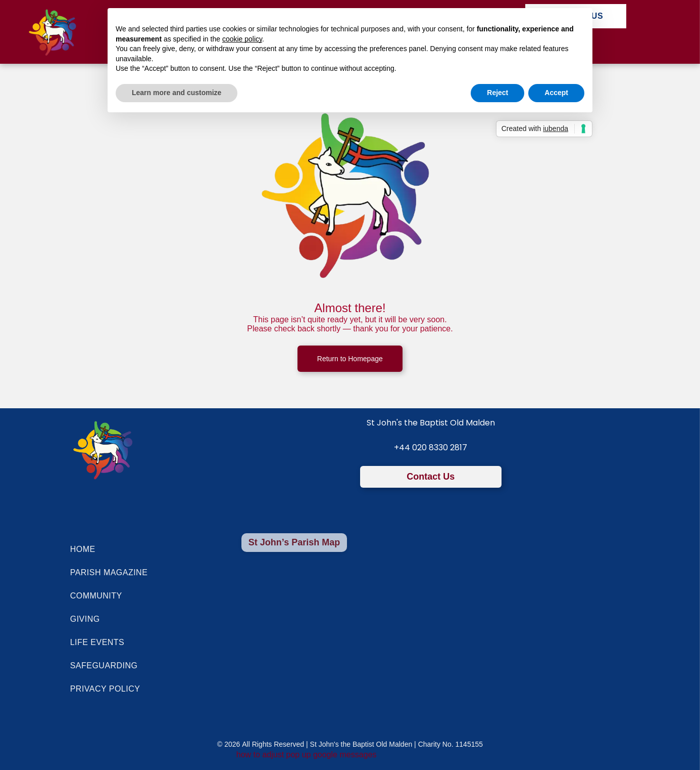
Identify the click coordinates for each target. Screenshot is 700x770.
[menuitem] (141, 549)
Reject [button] (497, 93)
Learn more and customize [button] (176, 93)
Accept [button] (556, 93)
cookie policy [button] (242, 39)
